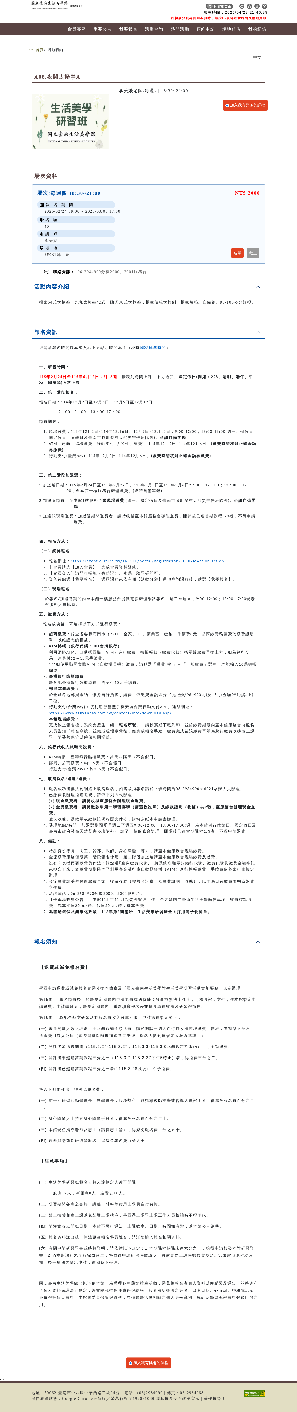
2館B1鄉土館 (57, 255)
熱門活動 (180, 29)
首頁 (40, 50)
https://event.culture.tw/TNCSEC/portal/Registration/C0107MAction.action (147, 561)
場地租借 (231, 29)
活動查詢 (154, 29)
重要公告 (102, 29)
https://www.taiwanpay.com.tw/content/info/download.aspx (110, 713)
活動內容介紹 (51, 287)
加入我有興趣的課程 (245, 105)
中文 (257, 57)
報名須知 (46, 942)
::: (31, 50)
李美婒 (51, 240)
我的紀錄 (257, 29)
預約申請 (206, 29)
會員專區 (77, 29)
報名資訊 (46, 332)
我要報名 (128, 29)
